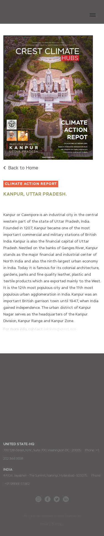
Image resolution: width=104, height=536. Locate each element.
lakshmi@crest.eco (60, 329)
